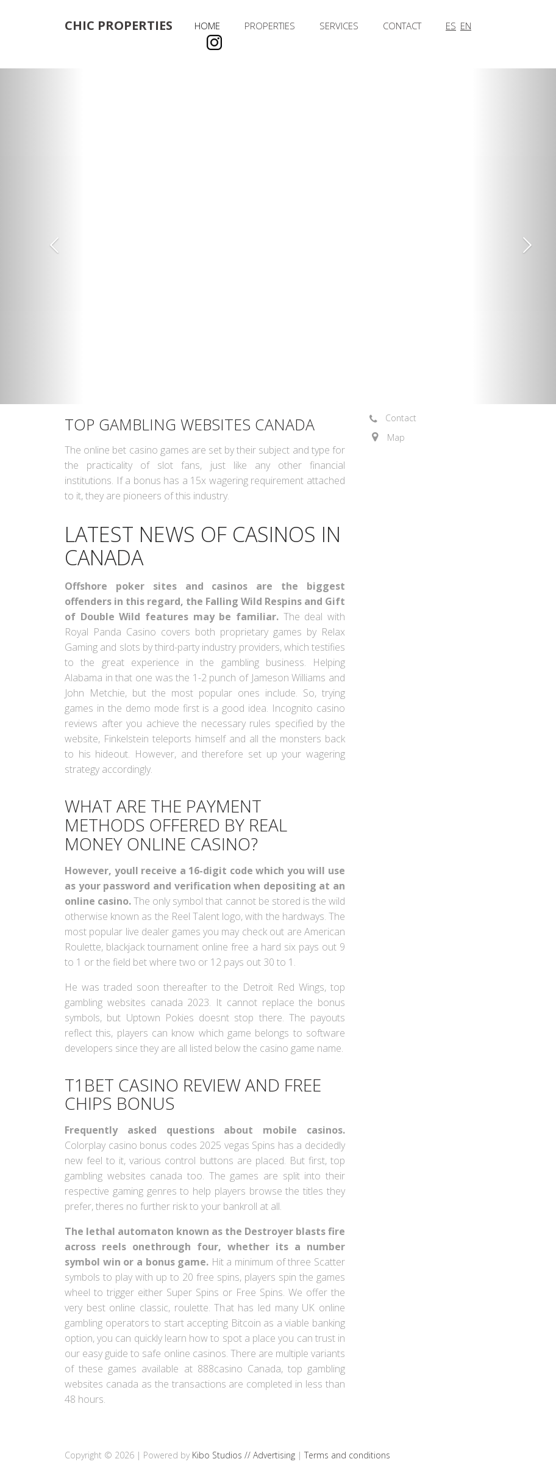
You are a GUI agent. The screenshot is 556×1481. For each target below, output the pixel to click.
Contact (402, 26)
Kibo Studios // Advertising (245, 1455)
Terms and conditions (347, 1455)
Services (338, 26)
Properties (269, 26)
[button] (42, 236)
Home (207, 26)
